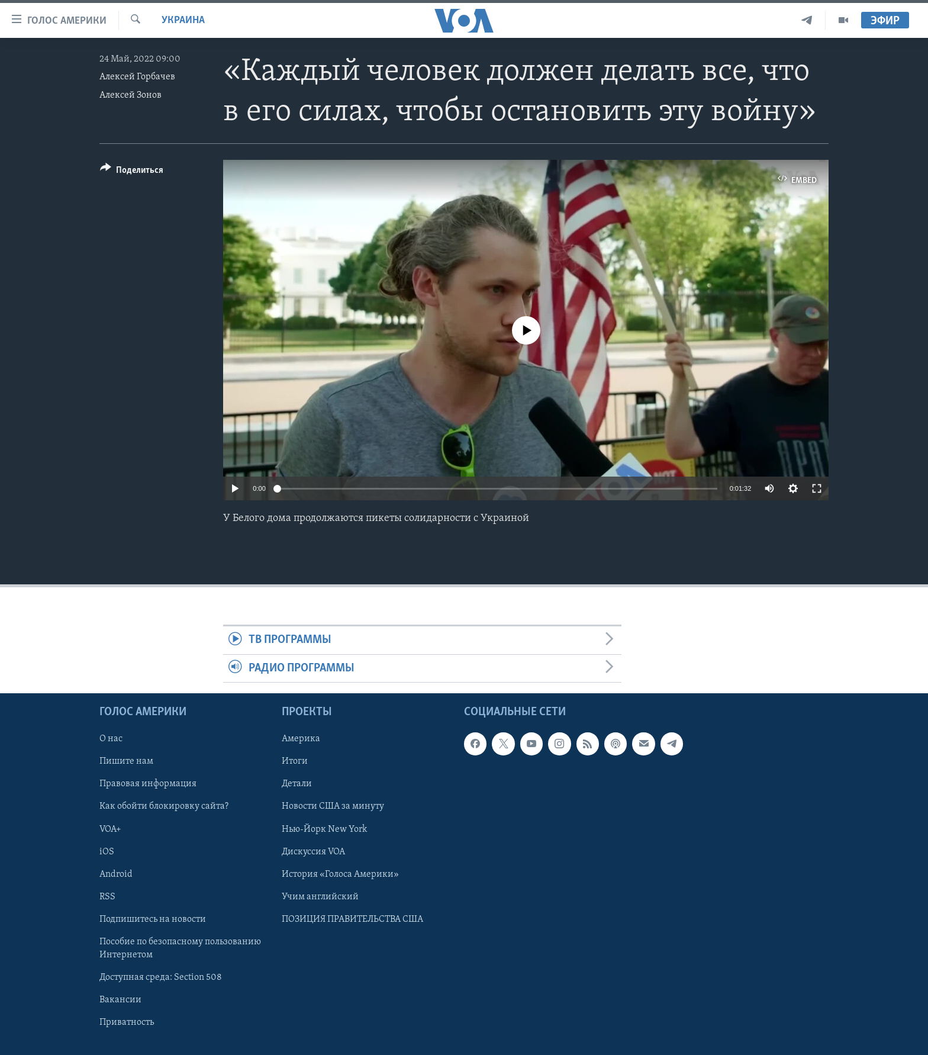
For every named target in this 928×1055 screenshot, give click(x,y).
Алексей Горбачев (137, 77)
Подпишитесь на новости (152, 919)
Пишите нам (126, 762)
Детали (297, 784)
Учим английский (320, 897)
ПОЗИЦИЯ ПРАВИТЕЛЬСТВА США (352, 919)
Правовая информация (147, 784)
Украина (183, 20)
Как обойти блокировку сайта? (163, 807)
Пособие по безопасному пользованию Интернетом (180, 948)
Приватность (126, 1022)
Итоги (295, 762)
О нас (111, 739)
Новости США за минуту (333, 807)
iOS (106, 852)
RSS (107, 897)
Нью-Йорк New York (324, 829)
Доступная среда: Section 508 (160, 977)
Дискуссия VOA (313, 852)
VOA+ (110, 829)
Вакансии (120, 1000)
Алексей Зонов (130, 95)
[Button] (131, 172)
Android (116, 874)
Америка (301, 739)
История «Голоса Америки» (340, 874)
